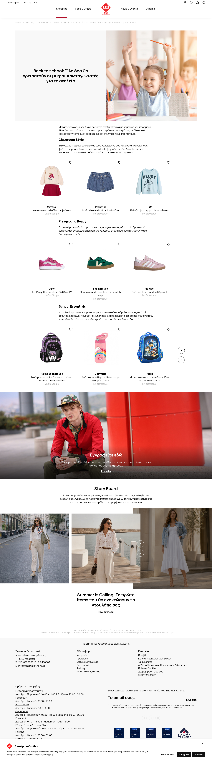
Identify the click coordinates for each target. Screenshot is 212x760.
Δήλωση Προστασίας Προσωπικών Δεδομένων (164, 665)
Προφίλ (142, 655)
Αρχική (18, 22)
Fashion (56, 22)
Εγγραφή (106, 471)
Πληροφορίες (13, 2)
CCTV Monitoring (148, 676)
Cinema (150, 8)
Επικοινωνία (84, 665)
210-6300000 (25, 662)
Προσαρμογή (167, 754)
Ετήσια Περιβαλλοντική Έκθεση (156, 659)
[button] (181, 350)
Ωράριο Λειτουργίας (88, 662)
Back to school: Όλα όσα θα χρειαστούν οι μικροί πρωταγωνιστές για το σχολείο (100, 22)
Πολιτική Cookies (148, 669)
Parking (81, 669)
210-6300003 (42, 662)
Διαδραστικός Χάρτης (89, 672)
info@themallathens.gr (31, 665)
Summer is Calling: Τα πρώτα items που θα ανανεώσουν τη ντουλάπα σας (106, 599)
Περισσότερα (106, 612)
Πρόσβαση (83, 659)
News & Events (129, 8)
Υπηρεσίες (26, 2)
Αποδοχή (199, 754)
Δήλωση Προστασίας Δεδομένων (167, 709)
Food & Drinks (83, 8)
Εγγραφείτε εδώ (106, 455)
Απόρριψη (184, 754)
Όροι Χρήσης (146, 662)
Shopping (61, 8)
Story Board (43, 22)
